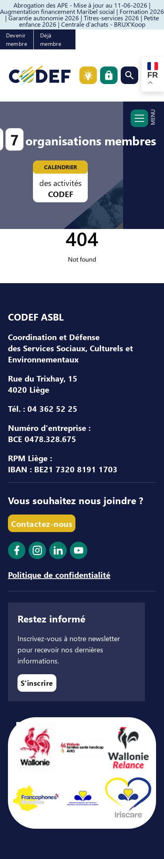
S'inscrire (37, 683)
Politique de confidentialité (59, 574)
